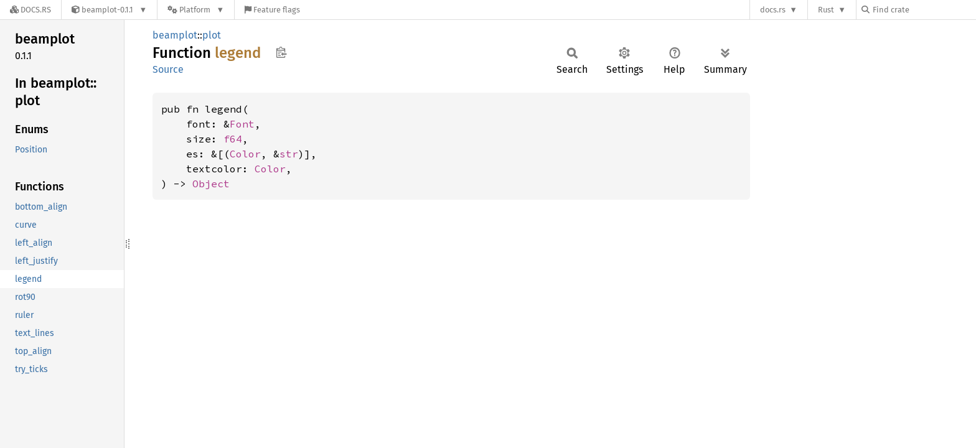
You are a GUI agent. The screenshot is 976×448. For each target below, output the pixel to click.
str (288, 153)
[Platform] (195, 9)
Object (211, 183)
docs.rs (773, 9)
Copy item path (281, 52)
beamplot (174, 35)
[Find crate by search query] (923, 9)
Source (168, 69)
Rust (826, 9)
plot (211, 35)
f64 (232, 139)
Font (242, 124)
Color (245, 153)
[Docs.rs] (30, 9)
